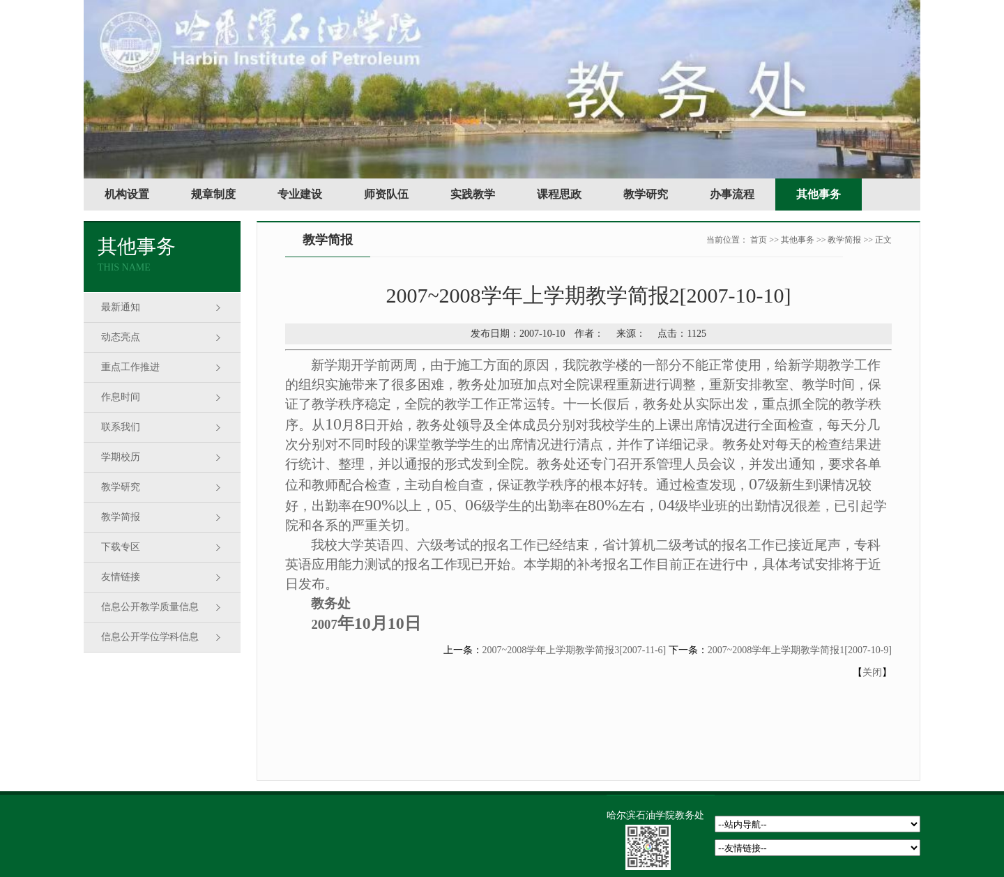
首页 (758, 240)
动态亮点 (120, 337)
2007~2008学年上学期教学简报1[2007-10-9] (800, 650)
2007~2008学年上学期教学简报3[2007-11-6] (574, 650)
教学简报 (120, 517)
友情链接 (120, 577)
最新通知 (120, 307)
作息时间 (120, 397)
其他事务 (818, 194)
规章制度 (213, 194)
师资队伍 (386, 194)
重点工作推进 (130, 367)
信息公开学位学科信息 (150, 637)
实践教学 (472, 194)
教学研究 (645, 194)
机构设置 (127, 194)
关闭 (872, 672)
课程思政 (559, 194)
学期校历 (120, 457)
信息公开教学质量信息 (150, 607)
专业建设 (299, 194)
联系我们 (120, 427)
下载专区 (120, 547)
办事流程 (732, 194)
